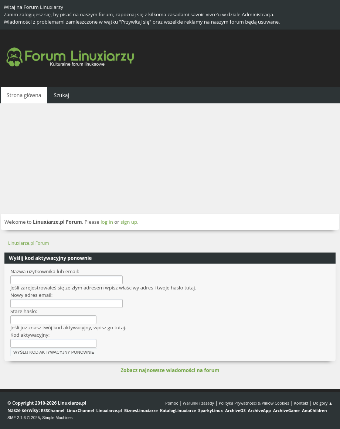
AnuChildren (314, 410)
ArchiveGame (286, 410)
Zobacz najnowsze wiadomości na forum (169, 370)
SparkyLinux (210, 410)
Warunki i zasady (198, 403)
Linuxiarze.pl (109, 410)
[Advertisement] (170, 158)
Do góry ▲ (323, 403)
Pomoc (171, 403)
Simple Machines (57, 417)
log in (107, 222)
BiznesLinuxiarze (141, 410)
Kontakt (301, 403)
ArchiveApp (259, 410)
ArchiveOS (235, 410)
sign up (128, 222)
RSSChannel (52, 410)
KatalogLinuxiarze (178, 410)
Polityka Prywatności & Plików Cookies (254, 403)
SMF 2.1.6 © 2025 (23, 417)
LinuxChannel (80, 410)
